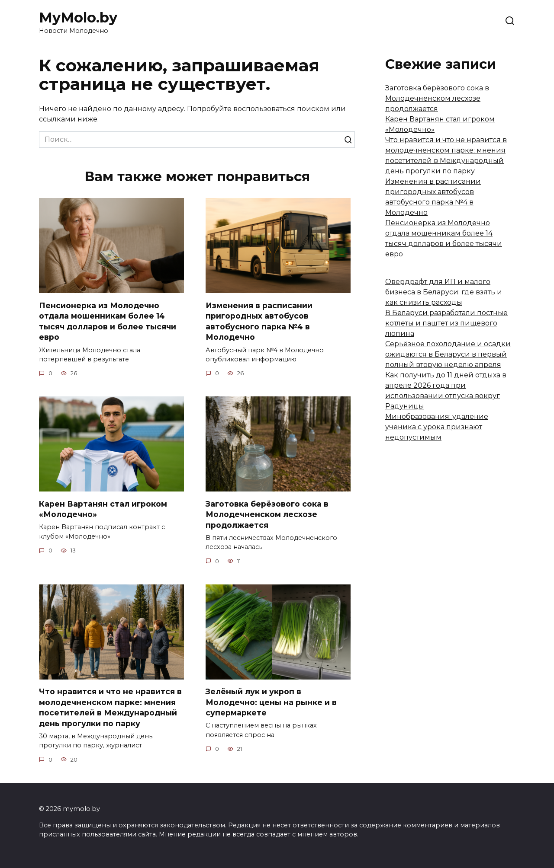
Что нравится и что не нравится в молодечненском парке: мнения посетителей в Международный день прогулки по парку (110, 707)
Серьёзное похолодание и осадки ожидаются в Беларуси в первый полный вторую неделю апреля (448, 354)
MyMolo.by (78, 17)
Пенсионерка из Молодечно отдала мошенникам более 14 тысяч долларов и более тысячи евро (107, 320)
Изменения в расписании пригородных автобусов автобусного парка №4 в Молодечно (259, 320)
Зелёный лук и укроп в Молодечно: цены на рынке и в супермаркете (271, 702)
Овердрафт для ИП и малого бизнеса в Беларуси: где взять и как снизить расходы (443, 292)
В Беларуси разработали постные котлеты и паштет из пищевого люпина (446, 323)
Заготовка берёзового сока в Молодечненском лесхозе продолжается (267, 514)
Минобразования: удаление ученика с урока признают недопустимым (436, 426)
